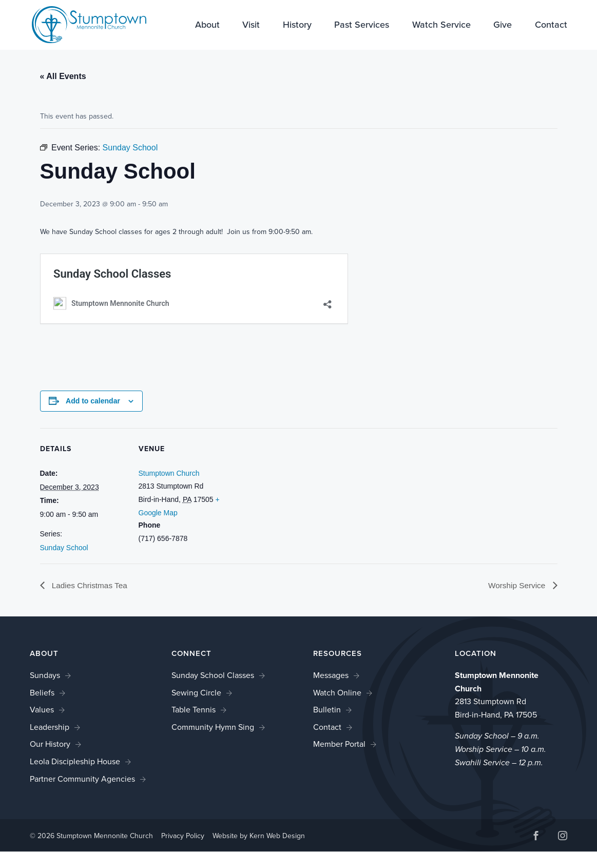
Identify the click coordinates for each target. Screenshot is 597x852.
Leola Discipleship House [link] (75, 761)
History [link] (297, 25)
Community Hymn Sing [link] (212, 727)
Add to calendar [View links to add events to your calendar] (93, 401)
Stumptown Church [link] (169, 473)
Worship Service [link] (517, 585)
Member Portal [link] (339, 744)
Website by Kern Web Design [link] (259, 835)
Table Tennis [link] (193, 710)
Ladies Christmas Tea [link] (90, 585)
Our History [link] (50, 744)
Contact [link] (551, 25)
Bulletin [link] (327, 710)
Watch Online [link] (337, 693)
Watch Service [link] (441, 25)
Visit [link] (251, 25)
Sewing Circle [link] (196, 693)
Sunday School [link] (64, 548)
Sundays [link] (45, 675)
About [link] (207, 25)
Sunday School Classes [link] (212, 675)
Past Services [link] (361, 25)
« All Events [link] (63, 76)
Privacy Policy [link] (182, 835)
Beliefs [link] (42, 693)
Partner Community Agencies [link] (82, 779)
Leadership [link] (49, 727)
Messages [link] (331, 675)
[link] (82, 23)
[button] (536, 836)
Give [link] (502, 25)
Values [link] (42, 710)
